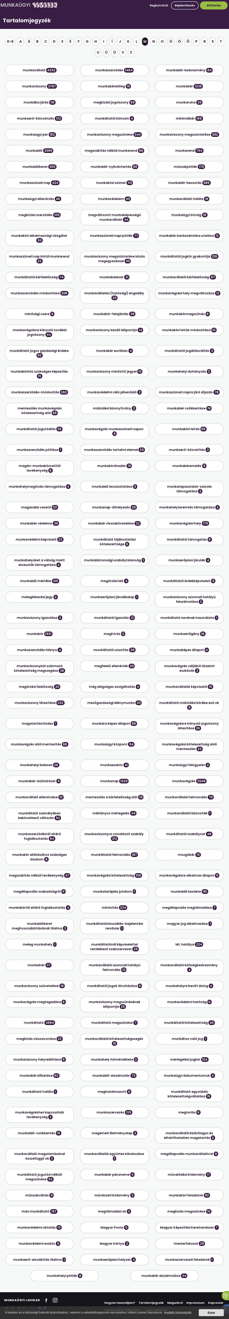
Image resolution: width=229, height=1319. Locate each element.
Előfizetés (214, 5)
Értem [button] (211, 1312)
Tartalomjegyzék (151, 1303)
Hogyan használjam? (119, 1303)
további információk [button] (177, 1312)
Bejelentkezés (185, 5)
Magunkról (175, 1303)
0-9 (10, 41)
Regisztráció (159, 5)
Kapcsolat (215, 1303)
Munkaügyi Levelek (22, 1300)
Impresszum (195, 1303)
